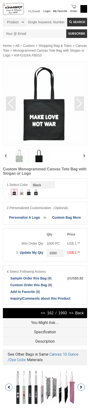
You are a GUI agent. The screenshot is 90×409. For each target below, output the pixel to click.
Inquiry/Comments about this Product (40, 298)
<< (43, 313)
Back (79, 313)
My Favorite (60, 11)
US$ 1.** (73, 252)
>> (71, 313)
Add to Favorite (22, 292)
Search (77, 22)
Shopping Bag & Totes (55, 46)
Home (7, 46)
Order (73, 11)
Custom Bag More (66, 217)
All (17, 46)
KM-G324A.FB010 (28, 55)
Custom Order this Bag (29, 285)
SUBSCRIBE (76, 33)
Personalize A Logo (24, 217)
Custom (29, 46)
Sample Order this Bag (29, 278)
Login (47, 11)
